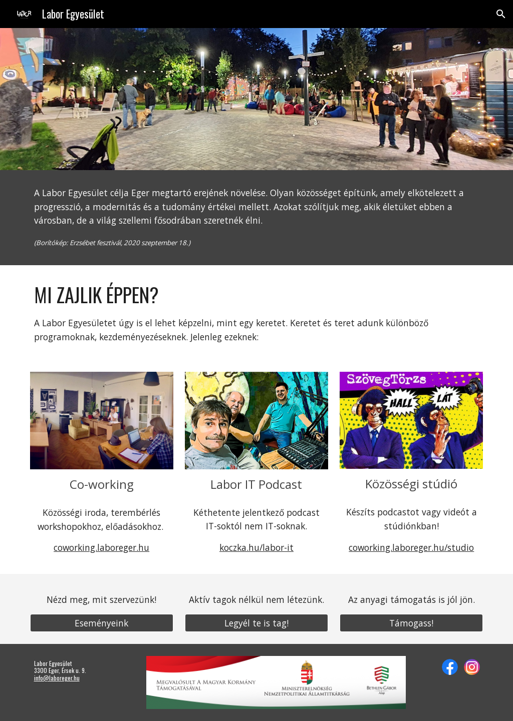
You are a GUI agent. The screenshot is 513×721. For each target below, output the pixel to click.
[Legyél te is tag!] (256, 622)
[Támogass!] (411, 622)
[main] (256, 217)
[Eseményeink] (102, 622)
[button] (501, 14)
